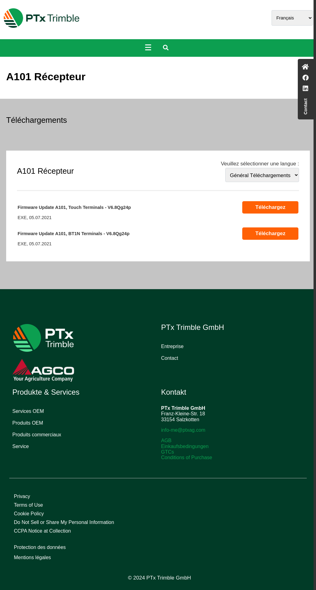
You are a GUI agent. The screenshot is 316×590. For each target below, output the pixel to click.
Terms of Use (28, 505)
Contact (169, 358)
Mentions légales (32, 557)
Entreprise (172, 346)
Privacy (22, 496)
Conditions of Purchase (186, 457)
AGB (166, 440)
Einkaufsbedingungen (185, 446)
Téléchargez (270, 207)
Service (20, 446)
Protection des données (40, 547)
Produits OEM (27, 423)
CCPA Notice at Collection (42, 531)
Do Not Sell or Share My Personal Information (64, 522)
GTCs (167, 452)
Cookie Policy (29, 513)
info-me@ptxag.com (183, 430)
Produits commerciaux (36, 434)
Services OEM (28, 411)
